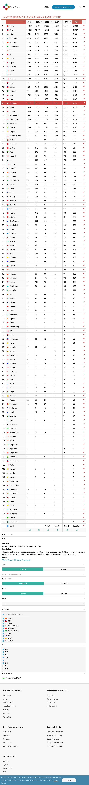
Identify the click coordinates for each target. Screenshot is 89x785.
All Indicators (52, 706)
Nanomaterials (8, 702)
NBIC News (7, 732)
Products (6, 710)
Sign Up (5, 765)
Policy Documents (9, 706)
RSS (4, 772)
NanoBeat (6, 735)
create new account (63, 7)
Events (5, 699)
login (46, 7)
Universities (7, 717)
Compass (6, 739)
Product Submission (54, 735)
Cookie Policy (7, 768)
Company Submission (55, 732)
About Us (6, 761)
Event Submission (53, 739)
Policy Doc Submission (55, 742)
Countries (50, 695)
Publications (7, 742)
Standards (6, 713)
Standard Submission (55, 746)
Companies (7, 695)
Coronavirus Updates (10, 746)
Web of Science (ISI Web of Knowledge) (16, 560)
